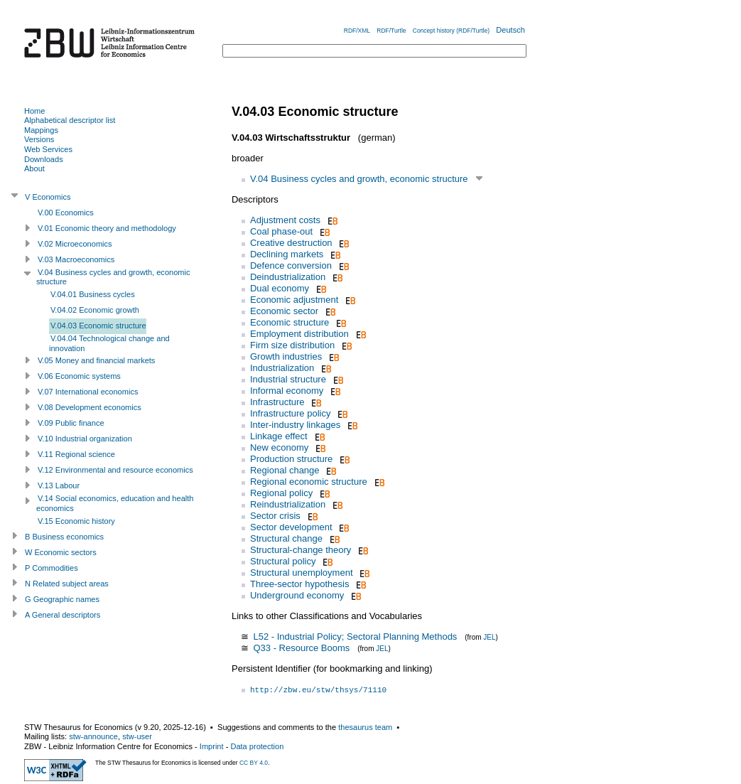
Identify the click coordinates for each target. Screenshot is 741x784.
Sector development (291, 527)
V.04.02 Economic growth (94, 310)
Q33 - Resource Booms (301, 648)
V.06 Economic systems (79, 376)
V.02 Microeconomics (75, 244)
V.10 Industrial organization (85, 438)
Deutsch (510, 30)
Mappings (41, 130)
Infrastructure (277, 402)
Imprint (212, 746)
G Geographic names (62, 599)
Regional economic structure (308, 481)
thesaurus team (365, 727)
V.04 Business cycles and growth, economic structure (359, 178)
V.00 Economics (66, 212)
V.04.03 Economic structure (98, 325)
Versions (39, 139)
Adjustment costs (285, 220)
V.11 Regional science (76, 454)
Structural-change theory (300, 549)
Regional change (285, 470)
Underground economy (297, 595)
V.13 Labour (59, 485)
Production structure (291, 458)
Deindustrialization (287, 277)
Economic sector (284, 311)
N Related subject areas (67, 583)
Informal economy (286, 390)
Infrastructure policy (290, 413)
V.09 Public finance (71, 423)
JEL (489, 637)
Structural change (286, 538)
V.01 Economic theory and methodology (107, 228)
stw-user (137, 736)
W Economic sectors (61, 552)
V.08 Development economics (89, 407)
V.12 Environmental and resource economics (115, 470)
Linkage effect (279, 436)
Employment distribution (299, 333)
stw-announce (93, 736)
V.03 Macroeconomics (76, 259)
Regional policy (281, 493)
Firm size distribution (292, 345)
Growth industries (286, 356)
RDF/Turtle (391, 30)
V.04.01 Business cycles (92, 294)
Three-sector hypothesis (299, 584)
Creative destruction (291, 242)
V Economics (47, 197)
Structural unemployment (301, 572)
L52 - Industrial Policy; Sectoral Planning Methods (355, 636)
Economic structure (289, 322)
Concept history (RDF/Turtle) (451, 30)
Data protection (256, 746)
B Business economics (64, 536)
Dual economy (279, 288)
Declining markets (286, 254)
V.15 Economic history (76, 521)
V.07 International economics (88, 391)
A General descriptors (62, 615)
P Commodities (51, 568)
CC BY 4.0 (253, 762)
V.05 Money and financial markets (96, 360)
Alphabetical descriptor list (69, 120)
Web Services (48, 149)
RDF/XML (357, 30)
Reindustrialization (287, 504)
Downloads (43, 159)
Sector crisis (275, 515)
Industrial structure (288, 379)
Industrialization (282, 368)
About (34, 168)
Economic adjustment (294, 299)
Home (34, 111)
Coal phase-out (281, 231)
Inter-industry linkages (295, 424)
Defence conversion (291, 265)
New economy (279, 447)
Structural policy (282, 561)
